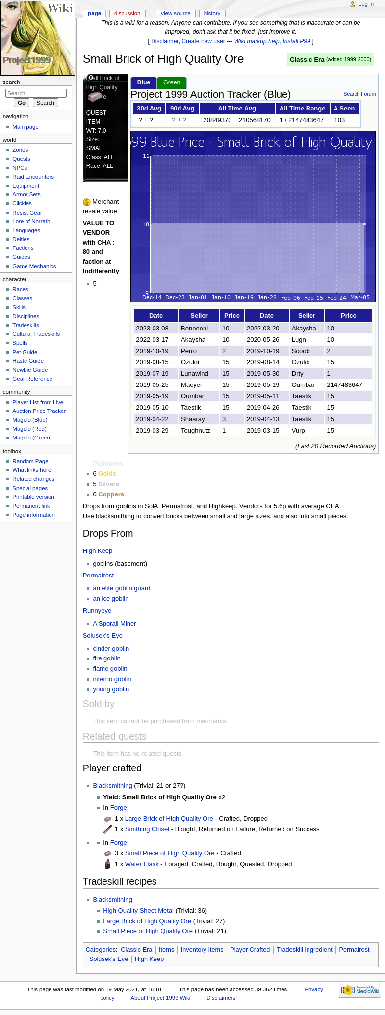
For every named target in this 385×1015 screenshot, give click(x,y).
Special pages (30, 488)
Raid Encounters (33, 177)
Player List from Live (37, 402)
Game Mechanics (34, 266)
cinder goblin (111, 648)
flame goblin (110, 668)
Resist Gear (27, 213)
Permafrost (98, 575)
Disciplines (25, 316)
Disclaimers (220, 998)
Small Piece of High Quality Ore (170, 853)
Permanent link (31, 506)
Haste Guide (28, 361)
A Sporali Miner (114, 623)
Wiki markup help (257, 41)
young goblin (111, 689)
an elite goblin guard (121, 588)
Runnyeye (97, 610)
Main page (25, 127)
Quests (21, 159)
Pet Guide (24, 352)
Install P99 (296, 41)
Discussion (127, 13)
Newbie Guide (30, 370)
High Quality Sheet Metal (138, 910)
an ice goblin (110, 598)
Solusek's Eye (103, 635)
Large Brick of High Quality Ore (169, 818)
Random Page (30, 461)
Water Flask (142, 864)
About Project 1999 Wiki (160, 998)
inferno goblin (112, 679)
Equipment (25, 186)
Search (11, 82)
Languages (26, 230)
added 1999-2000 (349, 59)
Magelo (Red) (29, 429)
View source (175, 13)
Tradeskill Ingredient (305, 949)
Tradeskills (25, 325)
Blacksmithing (112, 785)
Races (20, 289)
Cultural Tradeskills (36, 334)
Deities (20, 239)
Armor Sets (26, 194)
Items (166, 949)
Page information (33, 515)
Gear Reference (32, 379)
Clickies (21, 203)
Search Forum (359, 94)
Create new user (203, 41)
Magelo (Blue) (29, 420)
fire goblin (106, 658)
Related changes (33, 479)
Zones (20, 150)
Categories (101, 949)
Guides (21, 257)
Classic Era (307, 59)
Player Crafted (250, 949)
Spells (19, 343)
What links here (31, 470)
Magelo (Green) (31, 437)
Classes (22, 298)
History (212, 13)
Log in (366, 4)
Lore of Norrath (31, 221)
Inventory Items (202, 949)
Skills (19, 307)
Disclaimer (165, 41)
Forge (118, 807)
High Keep (98, 550)
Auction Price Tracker (39, 411)
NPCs (19, 168)
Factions (22, 248)
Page (94, 13)
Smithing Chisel (147, 829)
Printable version (33, 497)
